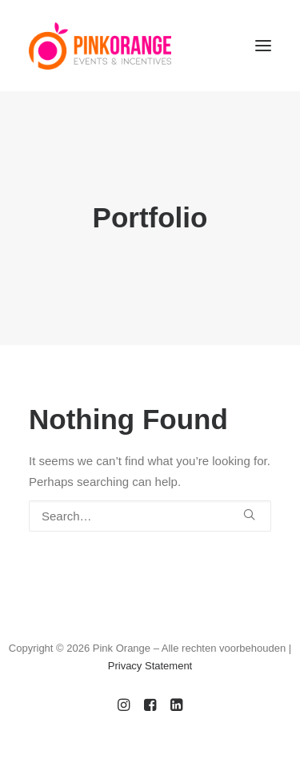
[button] (263, 45)
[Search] (150, 516)
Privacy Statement (150, 666)
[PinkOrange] (100, 46)
